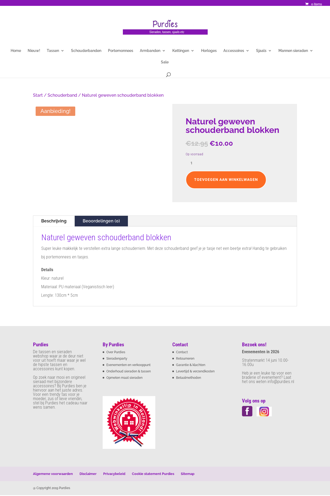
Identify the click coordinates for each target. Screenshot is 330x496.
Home (16, 51)
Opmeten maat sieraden (124, 378)
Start (38, 95)
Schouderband (62, 95)
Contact (182, 352)
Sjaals (261, 51)
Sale (165, 62)
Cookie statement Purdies (153, 474)
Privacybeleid (114, 474)
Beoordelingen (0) (101, 220)
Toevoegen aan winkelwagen (226, 179)
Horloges (209, 51)
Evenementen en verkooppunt (128, 365)
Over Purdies (115, 352)
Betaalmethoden (188, 378)
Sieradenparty (116, 358)
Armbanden (150, 51)
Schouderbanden (86, 51)
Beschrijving (53, 220)
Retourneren (185, 358)
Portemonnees (120, 51)
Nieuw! (34, 51)
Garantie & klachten (190, 365)
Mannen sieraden (293, 51)
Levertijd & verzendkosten (195, 371)
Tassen (53, 51)
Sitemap (187, 474)
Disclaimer (88, 474)
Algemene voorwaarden (53, 474)
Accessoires (233, 51)
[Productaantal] (194, 163)
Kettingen (180, 51)
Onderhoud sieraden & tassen (128, 371)
